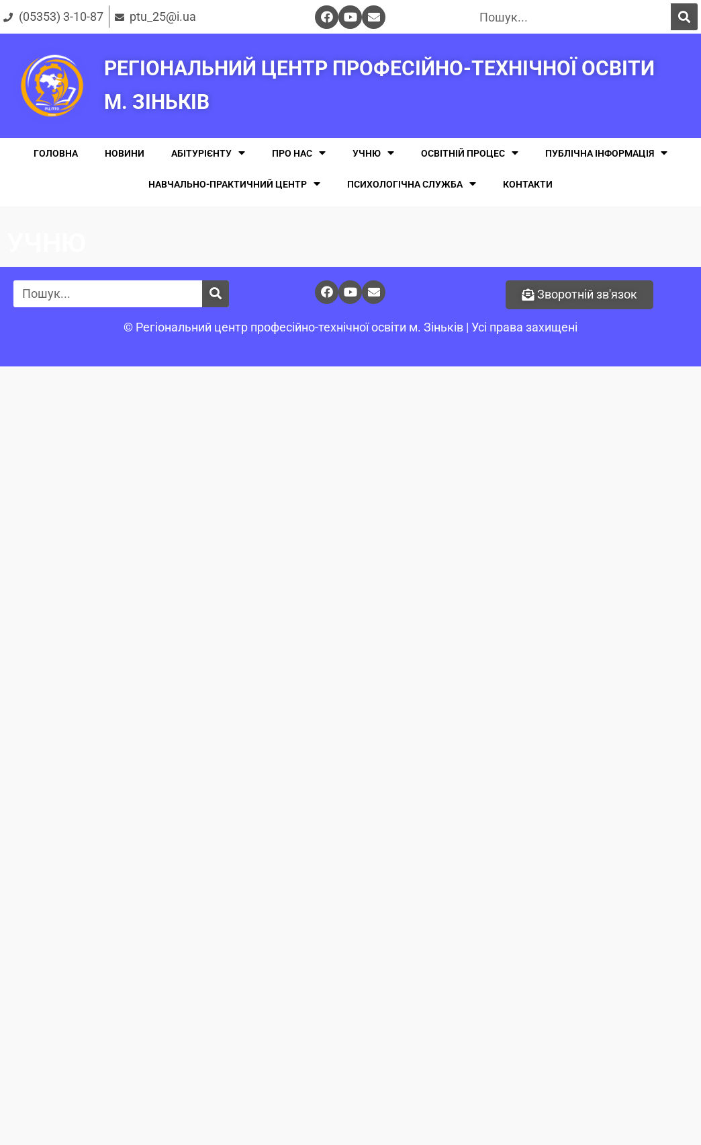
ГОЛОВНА (56, 153)
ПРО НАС (299, 153)
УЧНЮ (373, 153)
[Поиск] (684, 16)
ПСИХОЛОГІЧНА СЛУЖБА (411, 183)
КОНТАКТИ (528, 184)
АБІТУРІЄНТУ (208, 153)
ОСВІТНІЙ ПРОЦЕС (469, 153)
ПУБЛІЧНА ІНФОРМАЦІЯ (606, 153)
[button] (579, 294)
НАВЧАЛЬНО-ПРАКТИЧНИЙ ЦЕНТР (234, 183)
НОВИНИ (124, 153)
